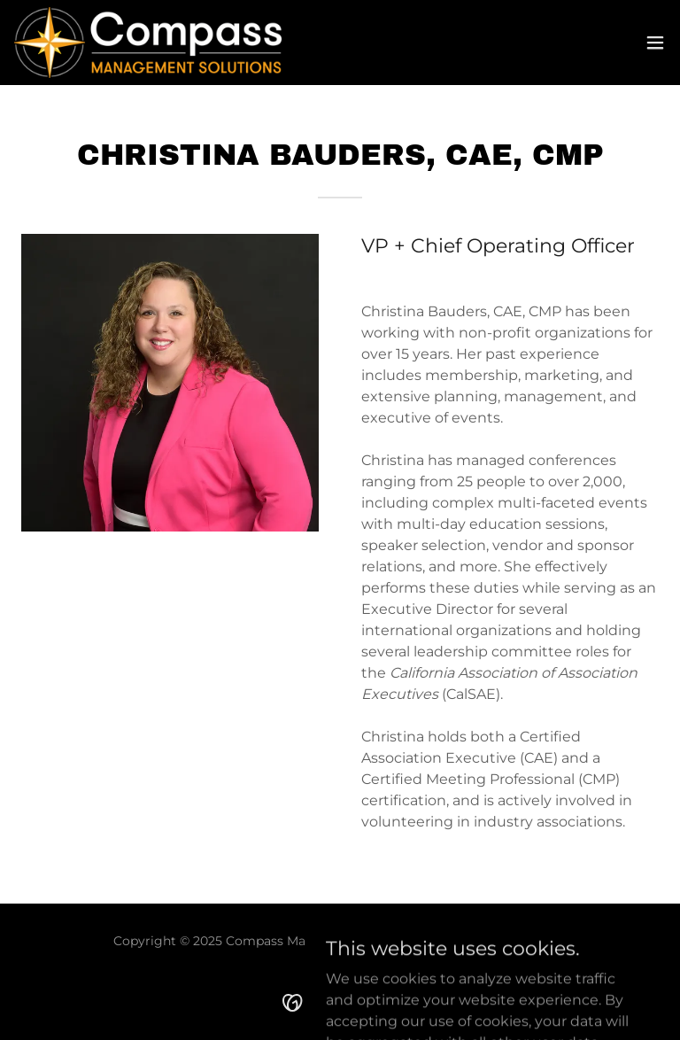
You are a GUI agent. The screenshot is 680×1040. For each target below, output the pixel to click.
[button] (655, 42)
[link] (148, 42)
